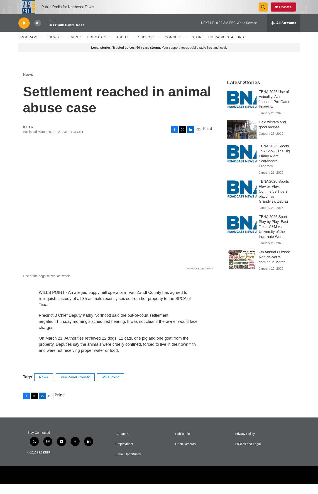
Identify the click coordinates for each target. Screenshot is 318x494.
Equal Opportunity (128, 464)
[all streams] (283, 33)
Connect (173, 47)
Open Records (185, 454)
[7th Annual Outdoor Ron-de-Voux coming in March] (242, 269)
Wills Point (110, 387)
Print (207, 138)
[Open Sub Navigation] (42, 47)
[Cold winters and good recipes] (242, 139)
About (122, 47)
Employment (124, 454)
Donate (288, 12)
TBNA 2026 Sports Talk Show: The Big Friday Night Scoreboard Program (274, 166)
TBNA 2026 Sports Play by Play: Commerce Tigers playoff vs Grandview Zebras (274, 201)
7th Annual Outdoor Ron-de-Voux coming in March (274, 267)
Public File (182, 443)
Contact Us (123, 443)
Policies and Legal (248, 454)
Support (146, 47)
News (54, 47)
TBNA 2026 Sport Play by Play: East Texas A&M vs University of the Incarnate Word (273, 236)
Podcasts (97, 47)
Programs (28, 47)
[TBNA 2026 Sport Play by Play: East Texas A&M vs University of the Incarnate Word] (242, 234)
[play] (24, 33)
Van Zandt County (75, 387)
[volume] (38, 33)
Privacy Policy (245, 443)
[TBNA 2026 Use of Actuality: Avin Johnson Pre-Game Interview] (242, 109)
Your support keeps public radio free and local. (159, 57)
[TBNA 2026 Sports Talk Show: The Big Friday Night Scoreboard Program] (242, 163)
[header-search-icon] (265, 12)
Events (76, 47)
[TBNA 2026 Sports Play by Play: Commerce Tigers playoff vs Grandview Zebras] (242, 198)
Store (198, 47)
